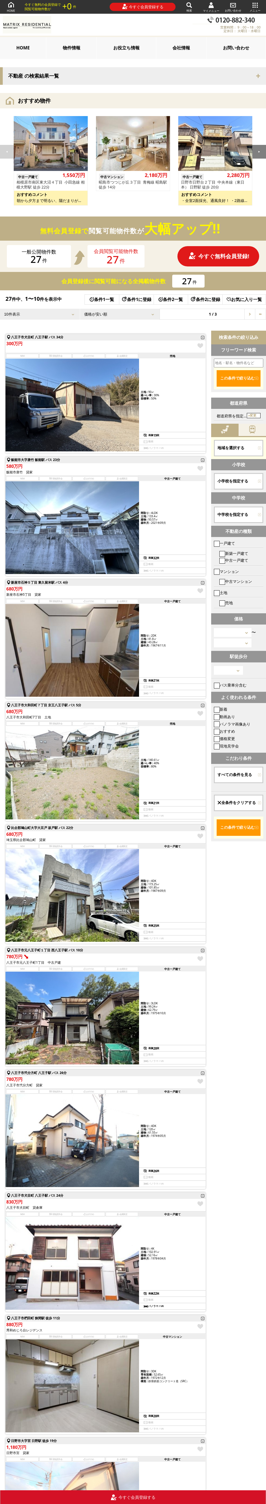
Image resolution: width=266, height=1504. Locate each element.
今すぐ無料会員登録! (218, 256)
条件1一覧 (102, 299)
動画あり (224, 716)
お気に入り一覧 (244, 299)
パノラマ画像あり (232, 724)
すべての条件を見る (234, 774)
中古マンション (235, 581)
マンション (226, 571)
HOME (11, 7)
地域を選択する (230, 448)
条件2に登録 (205, 299)
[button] (259, 152)
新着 (220, 709)
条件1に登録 (136, 299)
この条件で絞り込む (237, 378)
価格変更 (224, 738)
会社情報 (181, 48)
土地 (220, 592)
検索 (189, 6)
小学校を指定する (232, 481)
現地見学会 (226, 746)
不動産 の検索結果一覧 (33, 76)
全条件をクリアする (236, 802)
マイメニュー (211, 7)
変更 (253, 415)
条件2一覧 (171, 299)
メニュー (255, 6)
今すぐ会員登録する (142, 6)
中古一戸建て (233, 560)
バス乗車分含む (230, 685)
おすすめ (224, 731)
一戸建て (224, 543)
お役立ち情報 (126, 48)
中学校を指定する (232, 514)
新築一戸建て (233, 553)
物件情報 (71, 48)
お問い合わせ (233, 6)
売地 (226, 602)
